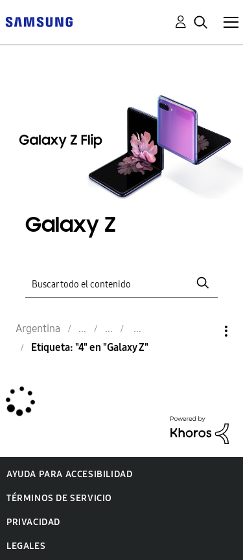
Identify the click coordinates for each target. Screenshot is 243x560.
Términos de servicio (59, 498)
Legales (25, 546)
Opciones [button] (204, 331)
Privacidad (33, 522)
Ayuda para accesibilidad (69, 474)
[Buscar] (121, 282)
